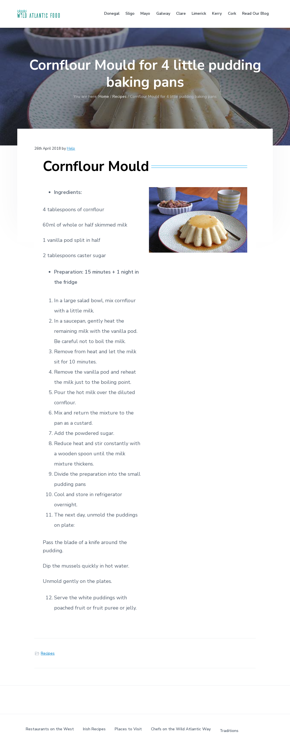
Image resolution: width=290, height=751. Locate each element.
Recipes (48, 653)
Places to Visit (128, 729)
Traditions (229, 730)
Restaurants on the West (50, 729)
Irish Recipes (94, 729)
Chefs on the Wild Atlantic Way (181, 729)
